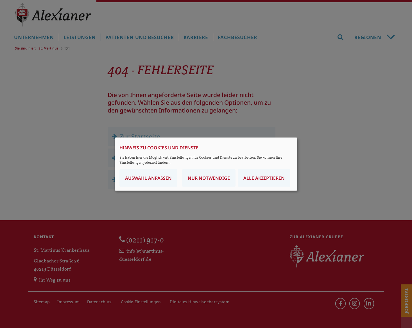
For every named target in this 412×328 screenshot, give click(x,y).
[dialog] (206, 164)
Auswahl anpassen (148, 178)
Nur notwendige (209, 178)
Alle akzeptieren (264, 178)
